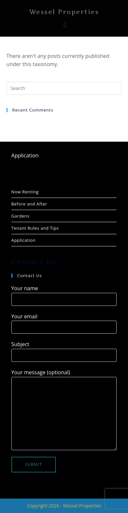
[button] (65, 24)
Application (25, 155)
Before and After (29, 204)
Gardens (20, 216)
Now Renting (25, 192)
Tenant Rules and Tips (35, 228)
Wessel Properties (64, 12)
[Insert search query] (64, 88)
